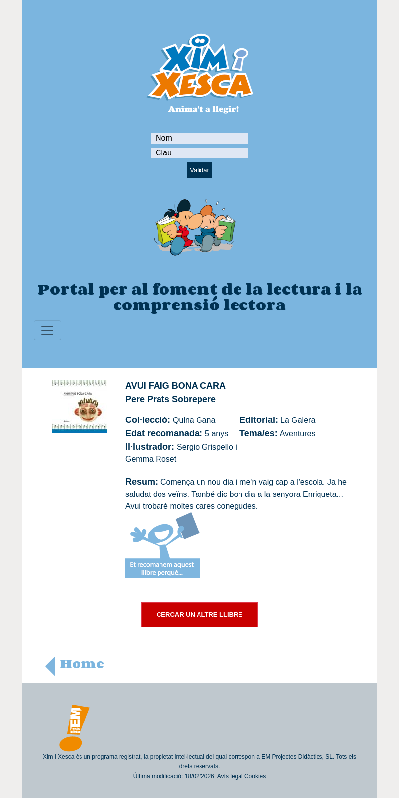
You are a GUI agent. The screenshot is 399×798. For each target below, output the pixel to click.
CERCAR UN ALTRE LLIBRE (199, 614)
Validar (199, 170)
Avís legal (230, 776)
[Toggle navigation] (47, 330)
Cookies (255, 776)
